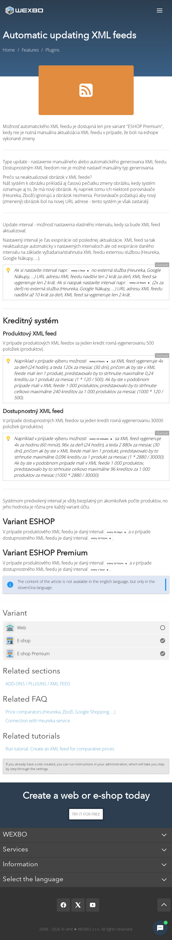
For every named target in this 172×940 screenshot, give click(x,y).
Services (15, 849)
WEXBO (15, 835)
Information (20, 864)
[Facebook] (63, 905)
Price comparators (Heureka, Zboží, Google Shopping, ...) (60, 712)
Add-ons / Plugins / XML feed (38, 684)
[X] (78, 905)
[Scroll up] (164, 905)
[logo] (25, 10)
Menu (159, 10)
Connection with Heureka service (38, 721)
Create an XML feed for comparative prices (60, 749)
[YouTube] (92, 905)
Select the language (33, 879)
